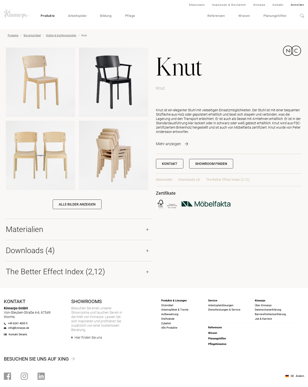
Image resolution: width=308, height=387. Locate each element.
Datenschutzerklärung (268, 309)
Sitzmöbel (167, 305)
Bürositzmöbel (32, 35)
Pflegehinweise (217, 344)
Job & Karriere (263, 318)
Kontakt (278, 4)
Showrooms (197, 4)
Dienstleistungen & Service (224, 309)
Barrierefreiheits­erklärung (270, 314)
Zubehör (166, 323)
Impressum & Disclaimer (229, 4)
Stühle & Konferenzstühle (61, 35)
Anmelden (297, 4)
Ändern (300, 376)
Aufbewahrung (169, 314)
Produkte (48, 16)
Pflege (130, 16)
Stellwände (167, 318)
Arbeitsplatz (77, 16)
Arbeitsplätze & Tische (174, 309)
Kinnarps (259, 4)
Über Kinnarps (263, 305)
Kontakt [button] (169, 164)
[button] (211, 164)
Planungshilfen (275, 16)
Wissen (244, 16)
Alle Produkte (169, 327)
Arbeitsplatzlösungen (220, 305)
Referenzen (216, 16)
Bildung (106, 16)
